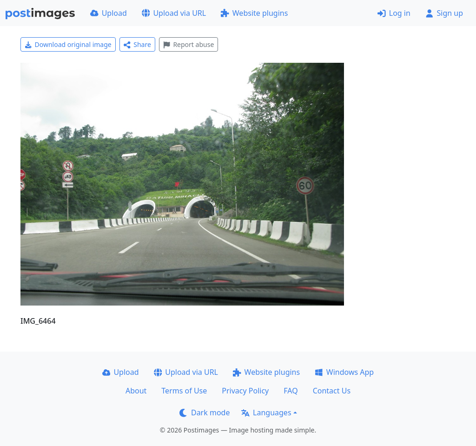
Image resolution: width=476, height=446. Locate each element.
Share (137, 44)
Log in (393, 13)
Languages (266, 412)
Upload (108, 13)
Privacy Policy (245, 391)
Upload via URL (174, 13)
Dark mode (204, 412)
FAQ (291, 391)
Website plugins (254, 13)
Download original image (68, 44)
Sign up (444, 13)
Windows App (344, 372)
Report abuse (188, 44)
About (136, 391)
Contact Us (331, 391)
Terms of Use (184, 391)
